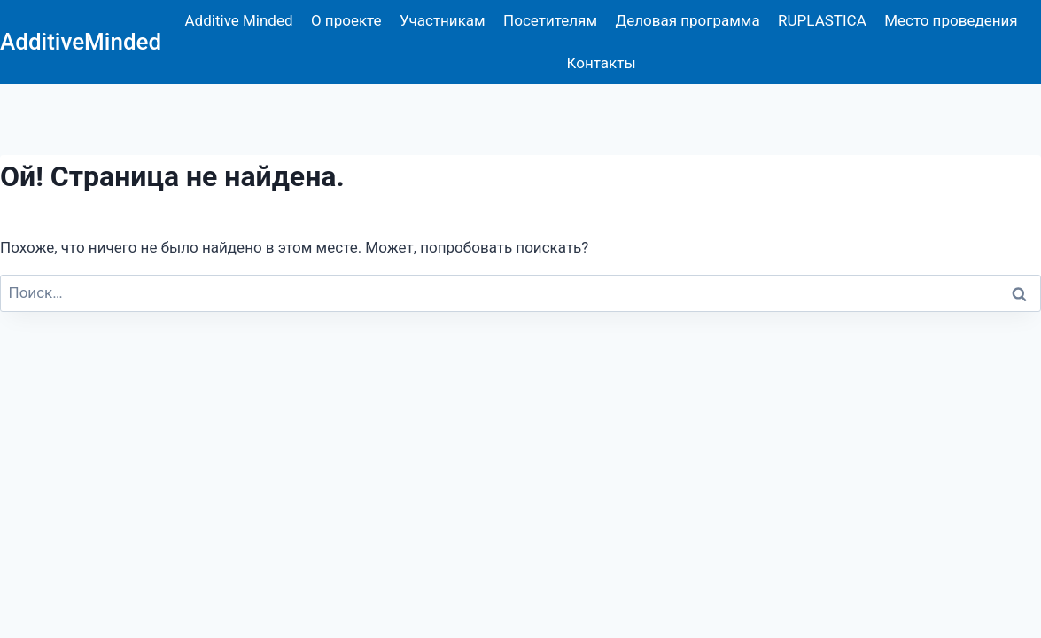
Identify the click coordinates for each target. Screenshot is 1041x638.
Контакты (601, 63)
